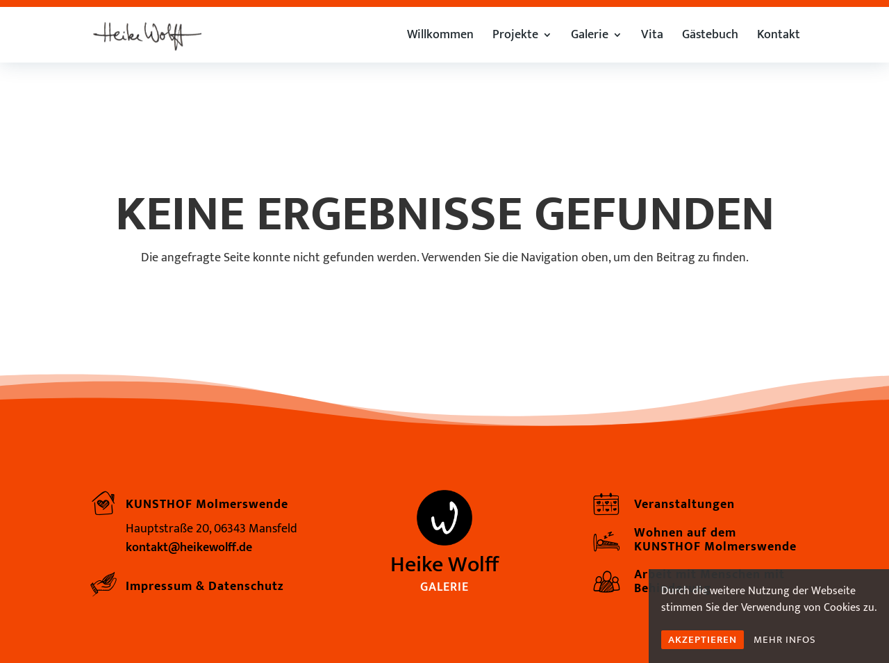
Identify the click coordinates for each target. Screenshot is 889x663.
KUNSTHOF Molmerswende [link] (207, 504)
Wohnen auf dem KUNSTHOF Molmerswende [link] (715, 540)
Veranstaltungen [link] (684, 504)
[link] (147, 34)
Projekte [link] (515, 37)
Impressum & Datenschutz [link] (205, 586)
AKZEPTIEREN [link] (702, 639)
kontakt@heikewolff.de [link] (189, 547)
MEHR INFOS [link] (785, 639)
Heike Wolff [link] (444, 564)
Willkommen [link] (440, 37)
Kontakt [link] (778, 37)
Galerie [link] (589, 37)
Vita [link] (652, 37)
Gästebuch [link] (710, 37)
